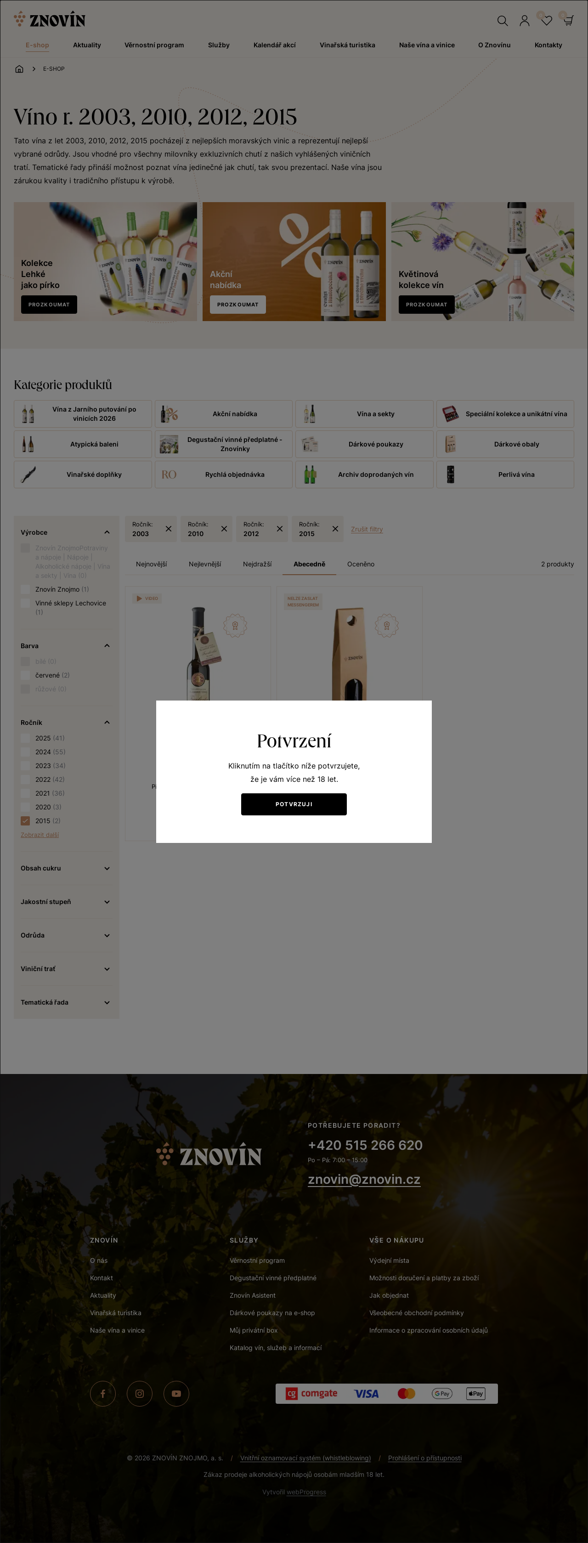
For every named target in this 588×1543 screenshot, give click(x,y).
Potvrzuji (294, 804)
